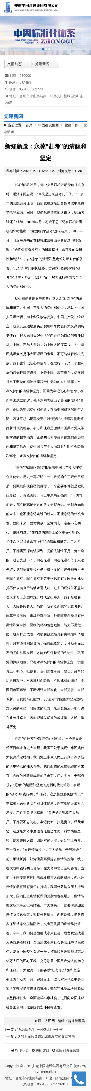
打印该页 (20, 1050)
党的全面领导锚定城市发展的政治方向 (46, 1036)
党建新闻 (42, 64)
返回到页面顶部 (66, 1050)
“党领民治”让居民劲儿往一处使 (40, 1030)
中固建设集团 (48, 125)
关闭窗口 (40, 1050)
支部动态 (14, 64)
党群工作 (71, 125)
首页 (29, 125)
